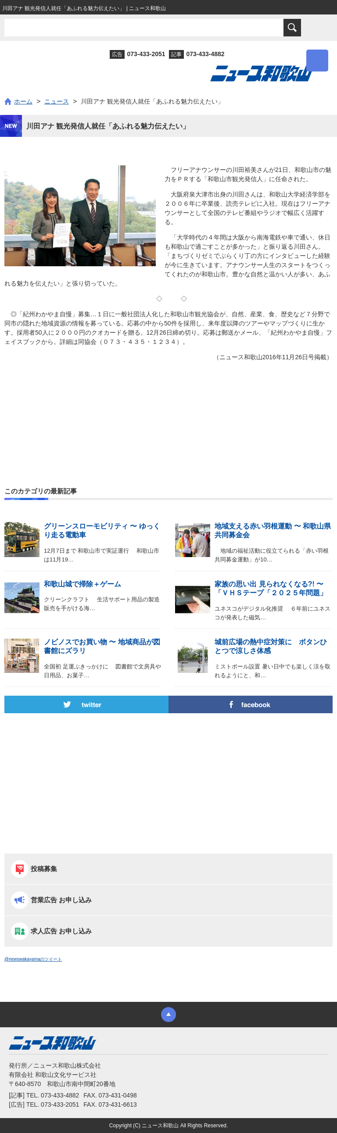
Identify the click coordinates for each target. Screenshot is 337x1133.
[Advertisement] (168, 405)
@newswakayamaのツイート (33, 959)
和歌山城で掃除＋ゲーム (86, 584)
